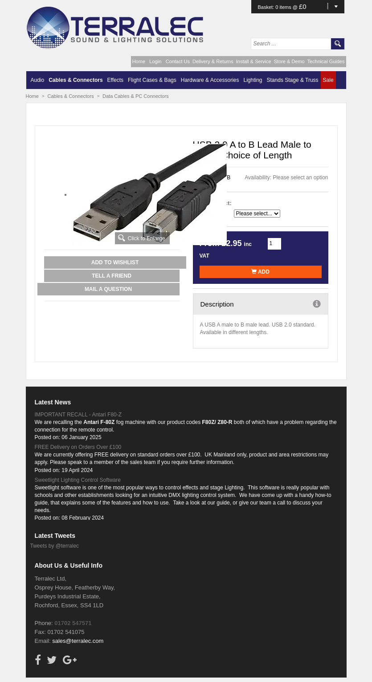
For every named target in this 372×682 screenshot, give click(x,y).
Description (260, 304)
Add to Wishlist (115, 262)
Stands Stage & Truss (293, 80)
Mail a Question (108, 289)
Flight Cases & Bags (152, 80)
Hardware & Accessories (210, 80)
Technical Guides (326, 61)
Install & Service (253, 61)
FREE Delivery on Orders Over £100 (78, 447)
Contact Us (178, 61)
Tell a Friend (111, 276)
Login (155, 61)
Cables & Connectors (75, 80)
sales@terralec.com (77, 641)
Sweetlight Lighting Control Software (78, 480)
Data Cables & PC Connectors (135, 96)
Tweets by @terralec (54, 546)
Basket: (267, 7)
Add (260, 272)
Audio (38, 80)
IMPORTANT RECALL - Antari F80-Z (78, 415)
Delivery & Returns (212, 61)
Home (138, 61)
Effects (115, 80)
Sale (328, 80)
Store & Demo (289, 61)
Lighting (252, 80)
